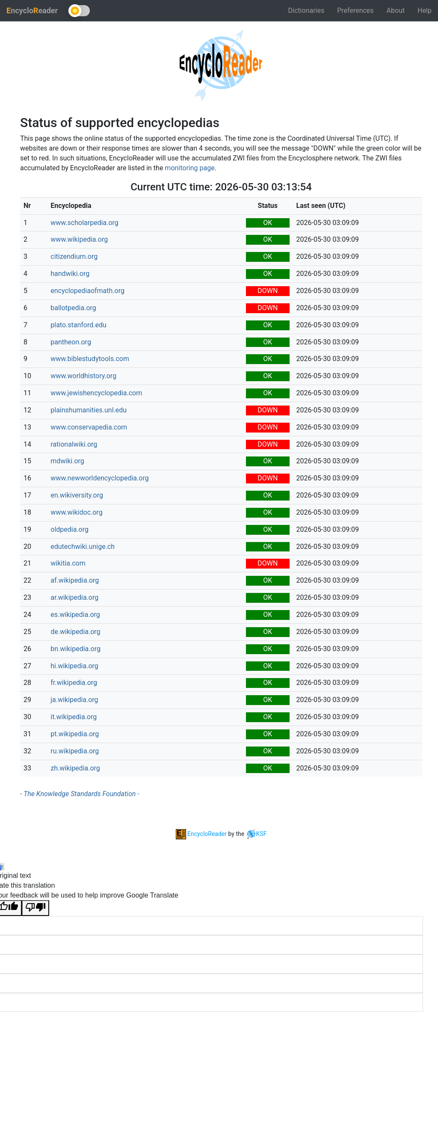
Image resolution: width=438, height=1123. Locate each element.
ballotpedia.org (73, 308)
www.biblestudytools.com (89, 359)
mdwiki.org (67, 461)
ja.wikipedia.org (74, 700)
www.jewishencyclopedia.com (96, 393)
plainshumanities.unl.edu (88, 410)
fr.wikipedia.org (73, 683)
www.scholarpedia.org (84, 223)
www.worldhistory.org (83, 376)
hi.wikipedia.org (74, 666)
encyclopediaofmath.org (87, 291)
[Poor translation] (35, 908)
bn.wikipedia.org (75, 649)
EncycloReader (201, 833)
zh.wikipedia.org (75, 768)
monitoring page (189, 168)
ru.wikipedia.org (74, 751)
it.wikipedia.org (73, 717)
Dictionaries (306, 10)
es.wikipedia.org (75, 614)
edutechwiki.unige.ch (82, 546)
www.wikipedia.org (79, 239)
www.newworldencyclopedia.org (99, 478)
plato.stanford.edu (78, 325)
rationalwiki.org (73, 444)
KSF (256, 833)
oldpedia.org (69, 529)
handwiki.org (69, 274)
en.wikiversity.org (76, 495)
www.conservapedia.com (88, 427)
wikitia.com (68, 563)
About (396, 10)
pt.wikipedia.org (74, 734)
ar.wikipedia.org (74, 597)
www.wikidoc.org (76, 512)
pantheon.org (70, 342)
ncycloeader (32, 10)
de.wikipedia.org (75, 632)
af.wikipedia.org (74, 580)
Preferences (355, 10)
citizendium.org (74, 256)
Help (424, 10)
